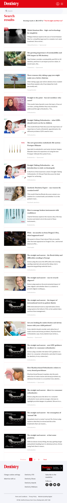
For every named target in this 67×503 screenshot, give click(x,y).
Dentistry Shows (30, 479)
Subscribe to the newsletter (50, 476)
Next (45, 459)
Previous (23, 459)
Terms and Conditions (21, 496)
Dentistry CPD (29, 474)
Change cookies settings (12, 474)
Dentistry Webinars (31, 487)
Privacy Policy (33, 496)
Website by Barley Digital (45, 496)
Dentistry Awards (30, 483)
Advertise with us (9, 479)
